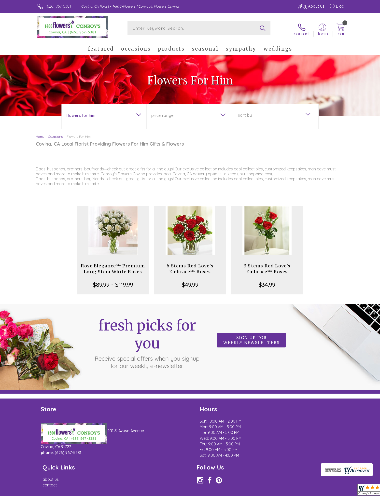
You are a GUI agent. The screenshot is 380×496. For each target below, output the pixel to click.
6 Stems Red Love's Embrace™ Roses (190, 267)
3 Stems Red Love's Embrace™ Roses (267, 267)
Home (40, 135)
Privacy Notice (265, 491)
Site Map (331, 491)
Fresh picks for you (147, 341)
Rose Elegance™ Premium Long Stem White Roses (113, 267)
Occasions (55, 135)
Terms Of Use (236, 491)
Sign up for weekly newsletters (251, 338)
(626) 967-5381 (58, 6)
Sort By (245, 113)
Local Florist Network (300, 491)
